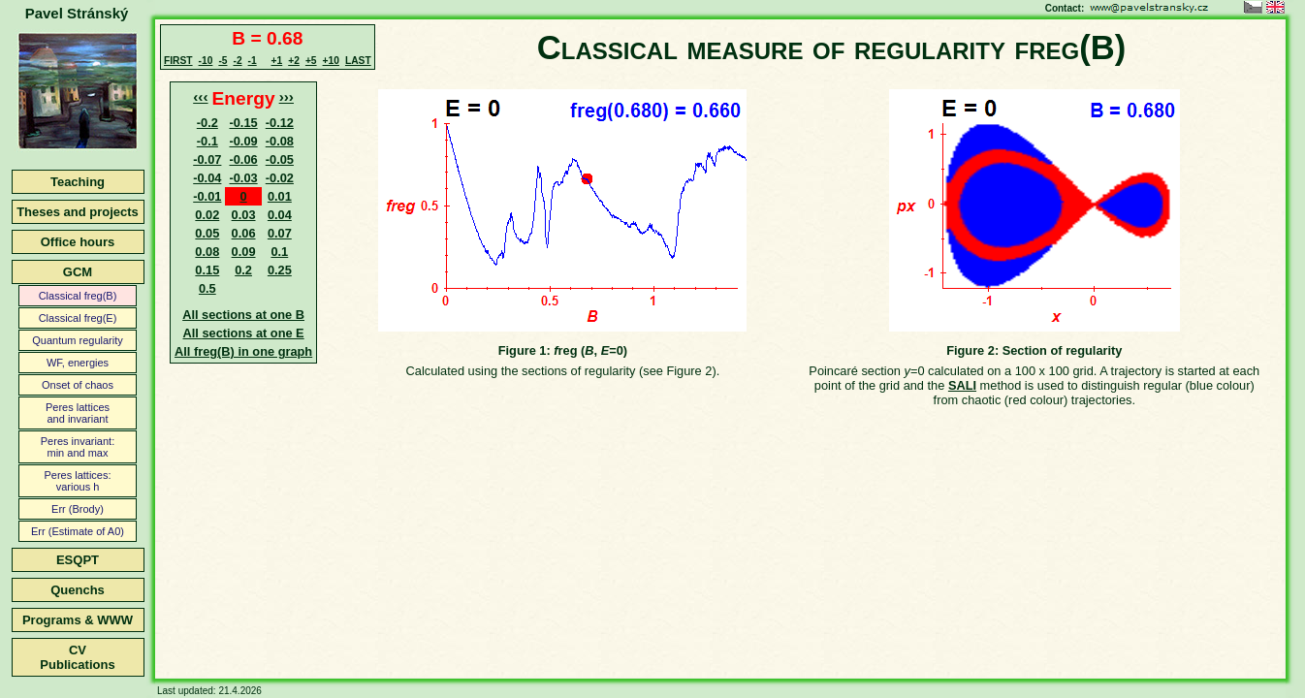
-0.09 (243, 141)
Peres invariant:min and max (77, 447)
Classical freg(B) (78, 295)
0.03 (244, 214)
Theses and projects (77, 212)
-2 (237, 60)
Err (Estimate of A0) (77, 531)
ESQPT (77, 560)
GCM (77, 272)
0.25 (280, 270)
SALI (962, 385)
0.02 (207, 214)
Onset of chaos (77, 385)
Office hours (78, 242)
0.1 (279, 251)
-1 (252, 60)
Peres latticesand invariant (78, 413)
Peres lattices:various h (77, 480)
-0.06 (243, 159)
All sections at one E (243, 333)
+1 (277, 60)
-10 (206, 60)
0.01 (280, 196)
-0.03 (243, 178)
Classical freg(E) (78, 318)
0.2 (243, 270)
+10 (331, 60)
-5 (222, 60)
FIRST (178, 60)
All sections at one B (243, 314)
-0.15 (243, 122)
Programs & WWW (77, 620)
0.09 (244, 251)
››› (286, 96)
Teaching (77, 181)
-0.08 (280, 141)
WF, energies (78, 362)
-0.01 (207, 196)
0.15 (207, 270)
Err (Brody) (77, 509)
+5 (311, 60)
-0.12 (280, 122)
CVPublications (77, 657)
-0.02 (280, 178)
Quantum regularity (77, 340)
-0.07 (207, 159)
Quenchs (77, 590)
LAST (358, 60)
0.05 (207, 233)
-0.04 (207, 178)
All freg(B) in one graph (243, 351)
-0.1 (207, 141)
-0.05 (280, 159)
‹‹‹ (200, 96)
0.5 (207, 288)
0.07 (280, 233)
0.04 (280, 214)
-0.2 (207, 122)
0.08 (207, 251)
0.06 (244, 233)
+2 (294, 60)
